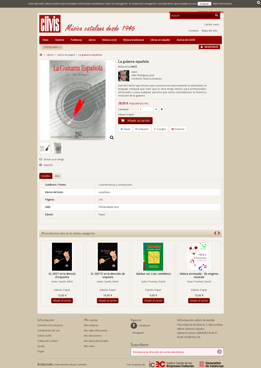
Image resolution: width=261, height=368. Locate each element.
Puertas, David (157, 281)
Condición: (137, 78)
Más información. (222, 3)
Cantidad (123, 108)
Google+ (160, 128)
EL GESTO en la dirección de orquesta (108, 274)
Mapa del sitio (209, 30)
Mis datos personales (96, 340)
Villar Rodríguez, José (142, 74)
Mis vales (89, 345)
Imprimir (48, 164)
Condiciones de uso (48, 330)
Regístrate (209, 46)
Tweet (125, 128)
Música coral (109, 39)
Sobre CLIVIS (44, 335)
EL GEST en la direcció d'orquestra (62, 274)
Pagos (41, 350)
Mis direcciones (93, 335)
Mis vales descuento (95, 330)
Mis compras (91, 324)
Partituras (76, 39)
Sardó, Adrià (66, 281)
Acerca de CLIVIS (186, 39)
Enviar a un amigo (54, 158)
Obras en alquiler (160, 39)
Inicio (45, 39)
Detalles (45, 175)
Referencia (124, 66)
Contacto (194, 30)
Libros (92, 39)
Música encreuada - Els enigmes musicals (199, 274)
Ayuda (41, 345)
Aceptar (204, 3)
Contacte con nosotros (50, 324)
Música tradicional (133, 39)
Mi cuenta (91, 319)
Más (57, 175)
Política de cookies (47, 340)
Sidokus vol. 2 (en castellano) (153, 273)
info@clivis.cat (192, 336)
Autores (59, 39)
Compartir (142, 128)
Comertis (82, 364)
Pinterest (178, 128)
